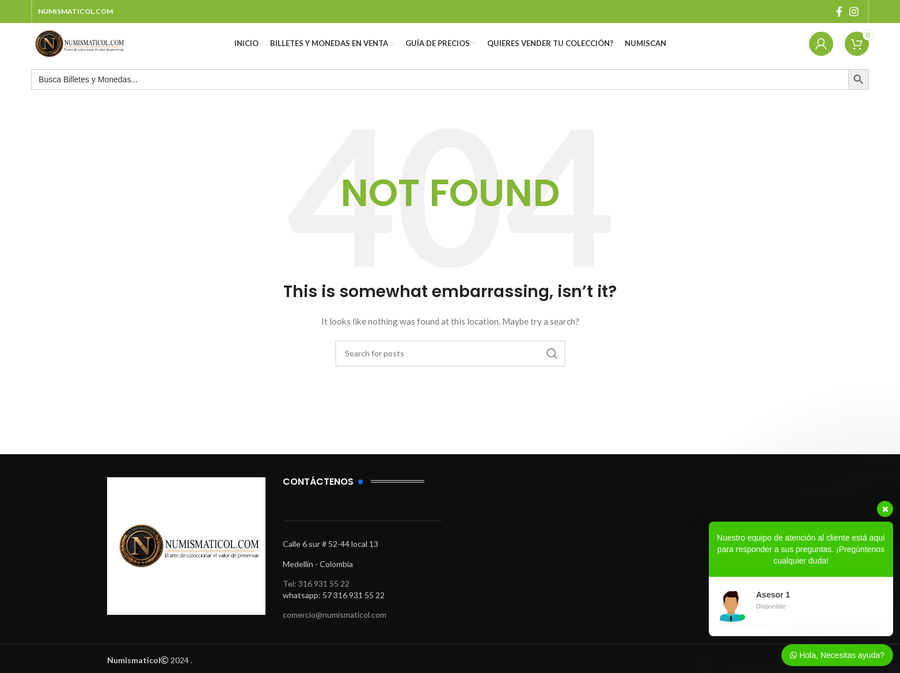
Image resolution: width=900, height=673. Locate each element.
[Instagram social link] (854, 12)
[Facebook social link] (839, 12)
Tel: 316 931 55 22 (316, 595)
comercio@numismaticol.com (334, 626)
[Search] (450, 364)
